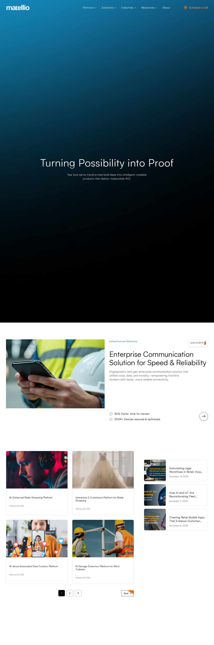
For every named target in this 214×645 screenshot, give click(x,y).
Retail (180, 463)
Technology (176, 488)
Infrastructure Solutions (123, 341)
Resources (149, 7)
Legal (172, 463)
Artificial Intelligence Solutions (28, 494)
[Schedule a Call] (185, 7)
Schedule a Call (198, 7)
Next (127, 598)
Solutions (109, 7)
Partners (89, 7)
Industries (128, 7)
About (166, 7)
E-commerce (83, 494)
